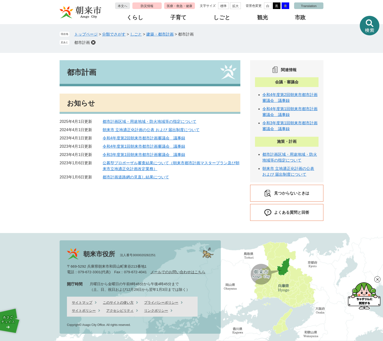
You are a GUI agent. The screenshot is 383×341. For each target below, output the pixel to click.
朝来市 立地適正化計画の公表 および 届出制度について (151, 130)
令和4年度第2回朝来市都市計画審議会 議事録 (144, 138)
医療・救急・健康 (179, 6)
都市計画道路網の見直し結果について (136, 177)
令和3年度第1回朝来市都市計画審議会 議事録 (144, 155)
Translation (309, 6)
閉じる (377, 279)
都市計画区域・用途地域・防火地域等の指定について (149, 121)
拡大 (235, 6)
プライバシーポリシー (161, 302)
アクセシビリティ (120, 310)
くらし (135, 17)
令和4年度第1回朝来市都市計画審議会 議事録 (144, 146)
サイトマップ (82, 302)
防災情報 (147, 6)
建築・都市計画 (160, 34)
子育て (178, 17)
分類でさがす (114, 34)
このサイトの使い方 (118, 302)
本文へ (122, 6)
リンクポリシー (156, 310)
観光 (262, 17)
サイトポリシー (84, 310)
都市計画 (82, 42)
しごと (221, 17)
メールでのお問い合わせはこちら (177, 272)
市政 (300, 17)
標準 (223, 6)
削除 (93, 42)
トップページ (86, 34)
